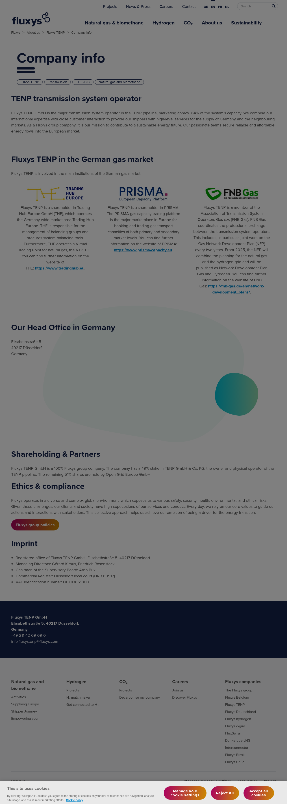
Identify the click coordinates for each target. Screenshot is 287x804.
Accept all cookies (258, 795)
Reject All (225, 795)
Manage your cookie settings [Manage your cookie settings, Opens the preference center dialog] (185, 795)
